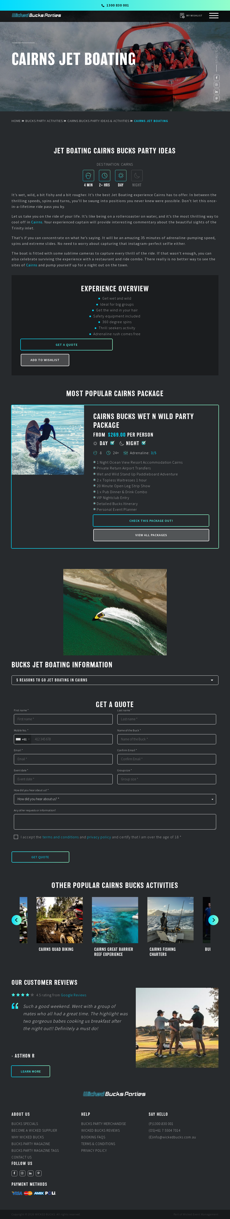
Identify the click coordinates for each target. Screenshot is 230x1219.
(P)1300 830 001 (161, 1124)
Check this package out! (151, 521)
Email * (18, 750)
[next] (213, 920)
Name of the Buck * (129, 730)
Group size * (124, 770)
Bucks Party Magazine (31, 1144)
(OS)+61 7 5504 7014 (164, 1130)
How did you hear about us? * (31, 790)
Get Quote (40, 857)
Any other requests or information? (35, 810)
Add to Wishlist (45, 360)
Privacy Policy (94, 1150)
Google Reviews (73, 995)
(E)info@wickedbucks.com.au (172, 1137)
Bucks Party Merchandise (103, 1124)
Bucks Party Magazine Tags (35, 1150)
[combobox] (22, 739)
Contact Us (22, 1157)
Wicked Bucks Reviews (100, 1130)
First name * (21, 710)
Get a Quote (67, 345)
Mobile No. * (21, 730)
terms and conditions (60, 837)
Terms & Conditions (98, 1144)
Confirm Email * (127, 750)
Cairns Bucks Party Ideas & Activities (98, 121)
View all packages (151, 535)
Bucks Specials (25, 1124)
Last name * (124, 710)
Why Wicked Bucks (28, 1137)
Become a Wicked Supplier (34, 1130)
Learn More (31, 1071)
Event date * (21, 770)
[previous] (17, 920)
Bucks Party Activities (44, 121)
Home (16, 121)
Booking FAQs (93, 1137)
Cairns (36, 222)
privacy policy (99, 837)
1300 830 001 (115, 5)
